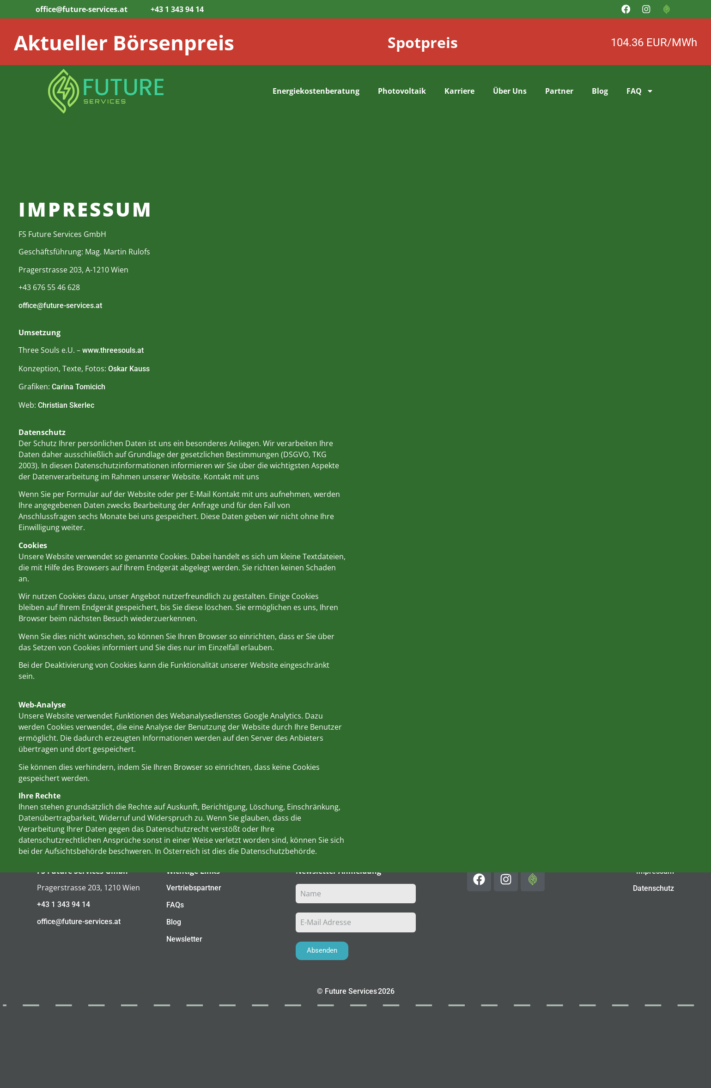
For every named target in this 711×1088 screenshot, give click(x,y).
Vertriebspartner (193, 887)
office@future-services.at (60, 305)
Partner (559, 91)
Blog (600, 91)
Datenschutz (653, 888)
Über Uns (510, 91)
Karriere (459, 91)
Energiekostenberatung (316, 91)
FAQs (175, 905)
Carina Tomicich (78, 386)
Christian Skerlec (66, 404)
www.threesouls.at (113, 350)
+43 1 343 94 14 (63, 904)
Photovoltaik (402, 91)
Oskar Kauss (129, 368)
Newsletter (184, 939)
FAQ (640, 91)
